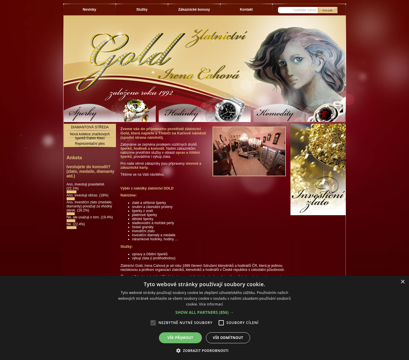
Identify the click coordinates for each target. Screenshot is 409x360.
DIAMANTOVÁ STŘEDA (90, 127)
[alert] (204, 318)
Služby (142, 9)
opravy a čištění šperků (150, 254)
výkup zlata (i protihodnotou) (154, 258)
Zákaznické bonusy (194, 9)
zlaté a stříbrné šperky (149, 203)
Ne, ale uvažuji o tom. (84, 217)
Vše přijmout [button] (180, 337)
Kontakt (246, 9)
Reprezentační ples (90, 144)
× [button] (402, 282)
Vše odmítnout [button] (228, 337)
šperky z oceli (142, 211)
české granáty (143, 227)
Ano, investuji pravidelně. (86, 184)
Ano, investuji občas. (83, 195)
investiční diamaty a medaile (154, 235)
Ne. (70, 224)
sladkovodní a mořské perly (153, 223)
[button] (204, 312)
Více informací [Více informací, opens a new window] (211, 304)
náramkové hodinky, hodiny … (155, 239)
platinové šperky (144, 215)
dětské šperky (142, 219)
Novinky (89, 9)
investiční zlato (143, 231)
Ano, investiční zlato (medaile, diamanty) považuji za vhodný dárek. (89, 206)
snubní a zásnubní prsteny (152, 207)
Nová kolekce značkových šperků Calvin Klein (90, 136)
